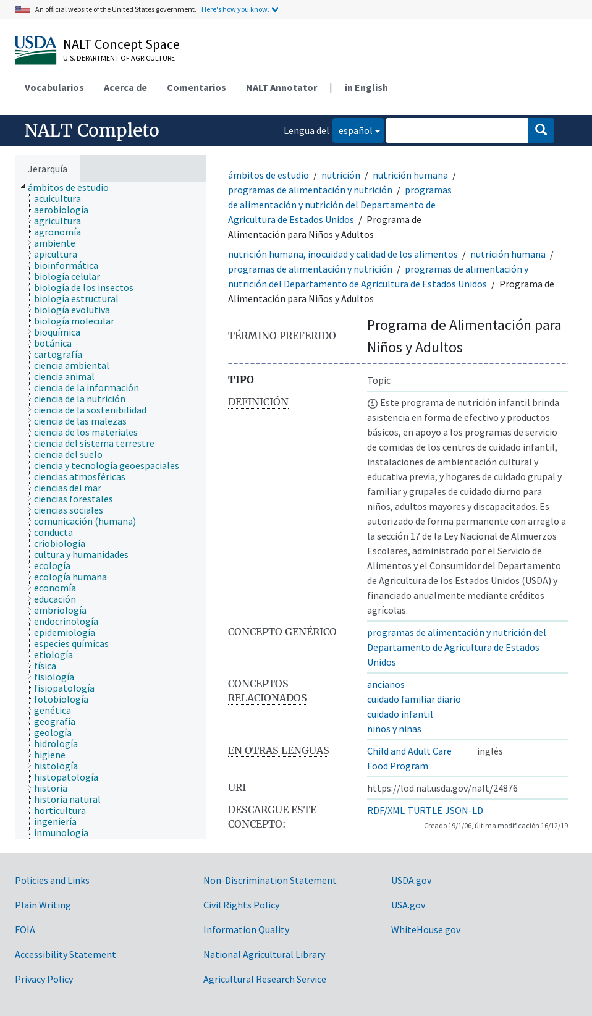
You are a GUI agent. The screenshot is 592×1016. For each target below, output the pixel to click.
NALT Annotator (281, 87)
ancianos (386, 684)
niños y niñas (394, 728)
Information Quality (246, 929)
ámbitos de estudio (268, 175)
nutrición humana (410, 175)
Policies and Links (52, 880)
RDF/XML (386, 810)
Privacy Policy (44, 979)
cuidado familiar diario (414, 699)
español (352, 129)
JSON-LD (464, 810)
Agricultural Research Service (264, 979)
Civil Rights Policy (241, 905)
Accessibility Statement (65, 954)
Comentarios (196, 87)
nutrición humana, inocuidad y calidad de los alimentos (343, 254)
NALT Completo (91, 130)
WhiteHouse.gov (425, 929)
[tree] (110, 510)
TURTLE (424, 810)
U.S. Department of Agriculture (119, 57)
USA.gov (408, 905)
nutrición (340, 175)
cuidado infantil (400, 714)
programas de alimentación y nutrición (310, 190)
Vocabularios (54, 87)
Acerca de (125, 87)
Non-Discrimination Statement (270, 880)
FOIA (25, 929)
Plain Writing (43, 905)
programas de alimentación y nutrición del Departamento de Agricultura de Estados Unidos (340, 205)
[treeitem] (73, 187)
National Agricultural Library (264, 954)
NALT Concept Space (121, 44)
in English (366, 87)
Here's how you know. (235, 9)
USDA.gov (411, 880)
